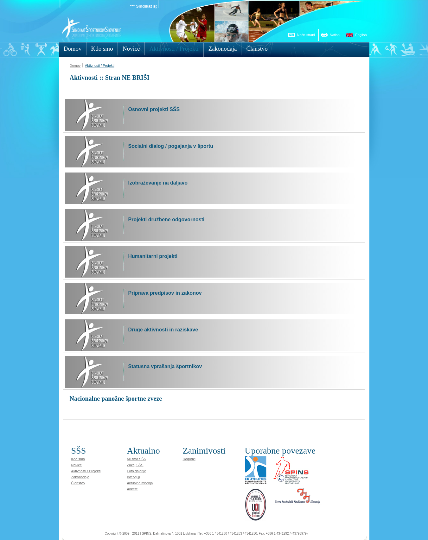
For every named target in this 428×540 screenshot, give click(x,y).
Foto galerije (136, 471)
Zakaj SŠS (135, 465)
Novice (76, 465)
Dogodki (189, 459)
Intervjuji (133, 477)
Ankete (132, 489)
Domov (75, 65)
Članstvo (78, 483)
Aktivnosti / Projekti (99, 65)
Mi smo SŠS (136, 459)
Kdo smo (78, 459)
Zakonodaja (80, 477)
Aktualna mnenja (140, 483)
